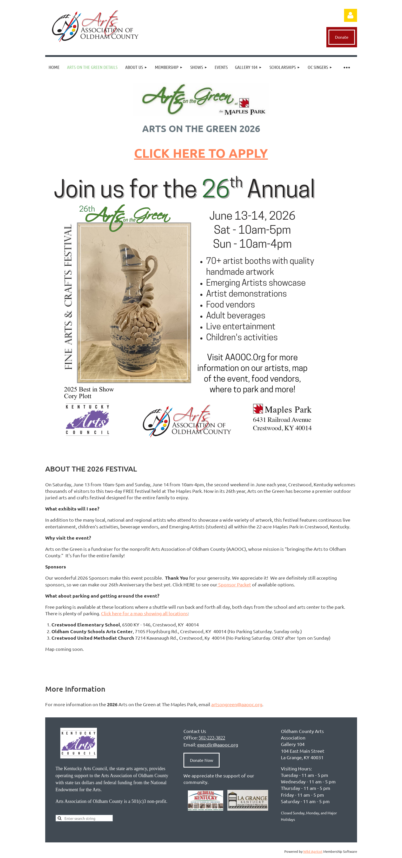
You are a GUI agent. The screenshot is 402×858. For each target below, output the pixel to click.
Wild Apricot (312, 851)
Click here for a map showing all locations (144, 613)
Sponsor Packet (234, 584)
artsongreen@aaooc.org (236, 704)
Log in (350, 15)
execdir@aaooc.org (217, 744)
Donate (341, 37)
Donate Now (201, 760)
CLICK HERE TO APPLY (201, 153)
